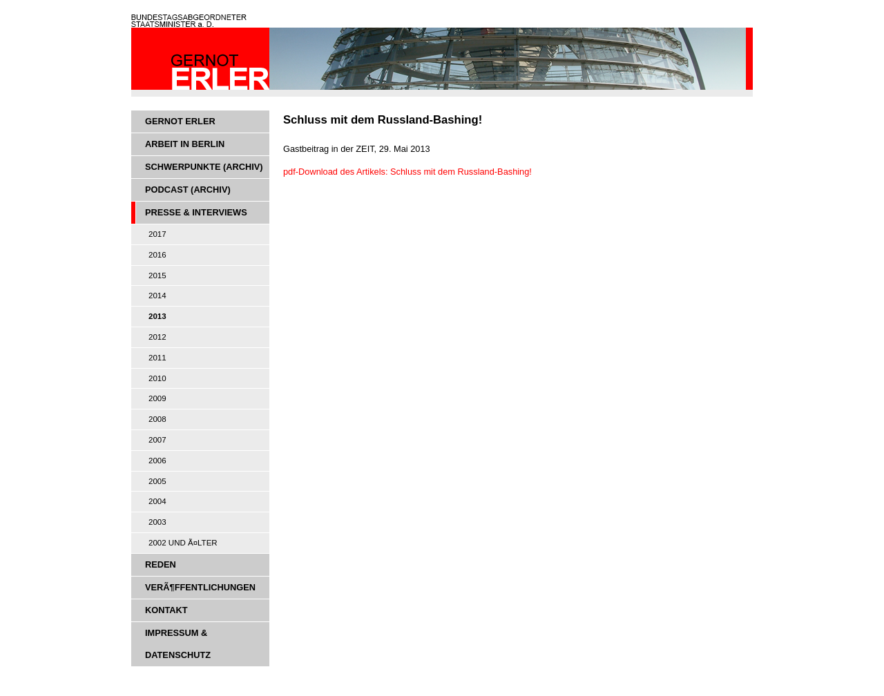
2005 (157, 481)
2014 (157, 295)
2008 (157, 419)
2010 (157, 378)
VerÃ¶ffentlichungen (200, 587)
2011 (157, 358)
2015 (157, 275)
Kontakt (166, 610)
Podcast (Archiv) (188, 189)
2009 (157, 398)
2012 (157, 337)
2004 (157, 501)
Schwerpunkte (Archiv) (204, 167)
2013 (157, 316)
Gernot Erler (180, 121)
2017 (157, 234)
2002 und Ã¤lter (183, 543)
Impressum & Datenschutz (178, 644)
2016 (157, 255)
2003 (157, 522)
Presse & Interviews (196, 212)
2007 (157, 440)
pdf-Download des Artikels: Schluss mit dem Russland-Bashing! (407, 171)
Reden (160, 564)
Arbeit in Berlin (184, 144)
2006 (157, 460)
